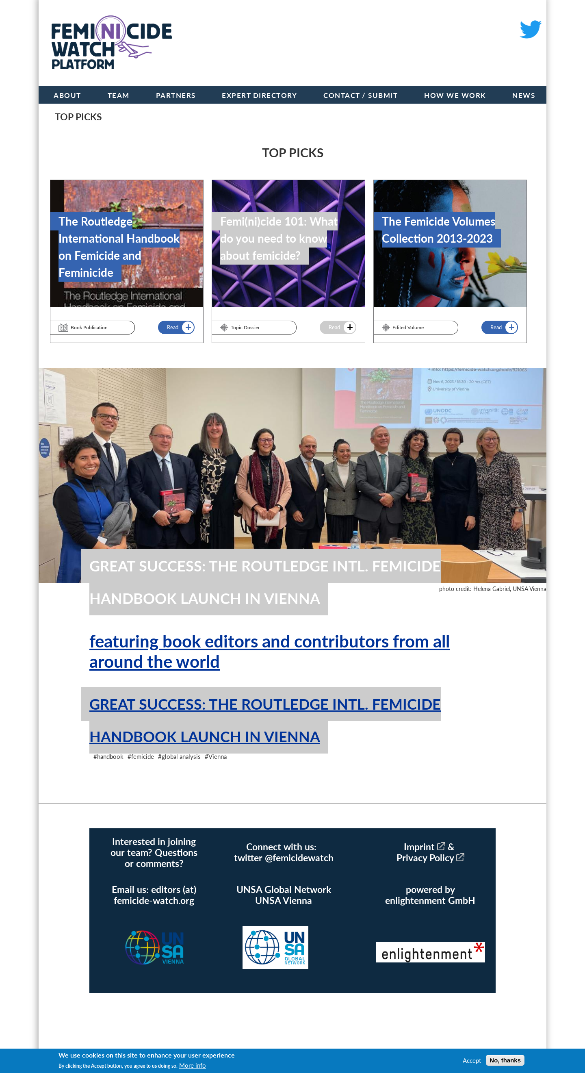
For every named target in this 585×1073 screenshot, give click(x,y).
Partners (176, 95)
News (523, 95)
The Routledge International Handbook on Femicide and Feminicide (119, 246)
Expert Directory (259, 95)
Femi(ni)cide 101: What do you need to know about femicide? (279, 238)
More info (192, 1065)
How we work (455, 95)
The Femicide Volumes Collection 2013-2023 (438, 229)
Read (172, 327)
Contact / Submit (360, 95)
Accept (472, 1060)
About (67, 95)
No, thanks (505, 1060)
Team (119, 95)
